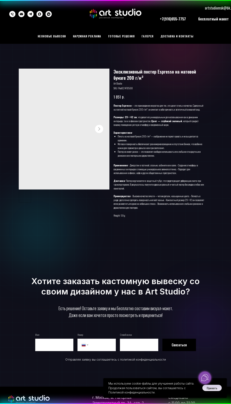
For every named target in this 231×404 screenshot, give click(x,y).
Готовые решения (121, 36)
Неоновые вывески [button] (52, 36)
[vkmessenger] (49, 14)
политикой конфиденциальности (143, 359)
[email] (21, 14)
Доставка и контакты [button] (177, 36)
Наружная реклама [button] (87, 36)
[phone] (12, 14)
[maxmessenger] (39, 14)
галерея (148, 36)
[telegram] (30, 14)
